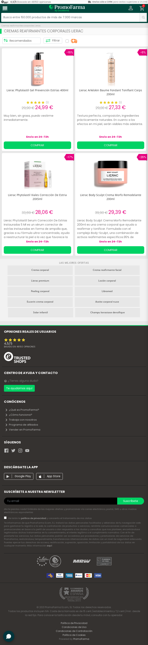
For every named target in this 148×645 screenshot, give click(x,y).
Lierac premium (40, 280)
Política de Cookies (74, 635)
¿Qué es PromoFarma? (22, 410)
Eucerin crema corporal (40, 301)
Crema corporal (40, 270)
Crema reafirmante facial (107, 270)
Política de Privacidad (74, 623)
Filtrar (53, 40)
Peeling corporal (40, 291)
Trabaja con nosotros (21, 420)
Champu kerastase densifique (107, 312)
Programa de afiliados (21, 425)
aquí (49, 545)
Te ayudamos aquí (19, 388)
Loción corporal (107, 280)
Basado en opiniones (19, 346)
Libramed (107, 291)
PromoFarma (81, 639)
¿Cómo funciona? (18, 415)
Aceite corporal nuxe (107, 301)
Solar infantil (40, 312)
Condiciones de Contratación (74, 631)
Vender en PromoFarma (22, 430)
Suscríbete (130, 501)
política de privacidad (34, 518)
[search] (143, 17)
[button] (130, 8)
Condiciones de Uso (74, 627)
